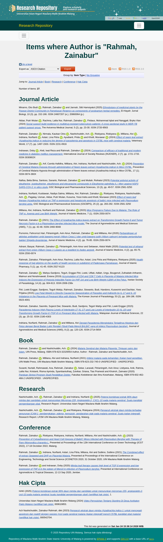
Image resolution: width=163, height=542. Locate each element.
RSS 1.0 (126, 69)
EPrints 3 (101, 539)
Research (57, 81)
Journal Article (35, 81)
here (151, 539)
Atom (114, 69)
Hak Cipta (82, 81)
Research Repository (36, 25)
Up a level (27, 64)
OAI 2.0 (124, 539)
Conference (69, 81)
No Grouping (93, 75)
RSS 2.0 (139, 69)
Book (47, 81)
